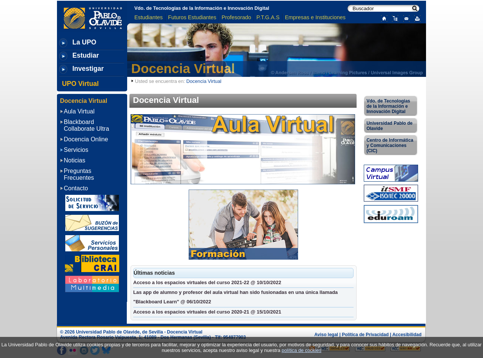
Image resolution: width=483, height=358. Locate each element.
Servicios (76, 150)
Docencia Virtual (183, 68)
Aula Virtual (79, 111)
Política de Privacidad (365, 334)
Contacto (76, 188)
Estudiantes (148, 17)
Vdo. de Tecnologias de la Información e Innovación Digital (201, 8)
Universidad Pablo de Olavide (389, 126)
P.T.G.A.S (268, 17)
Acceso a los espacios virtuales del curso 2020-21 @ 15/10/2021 (207, 312)
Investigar (88, 68)
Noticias (74, 160)
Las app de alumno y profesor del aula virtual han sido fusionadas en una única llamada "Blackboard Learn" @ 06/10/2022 (235, 296)
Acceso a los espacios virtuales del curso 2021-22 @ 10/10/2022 (207, 282)
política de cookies (301, 350)
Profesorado (236, 17)
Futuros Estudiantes (192, 17)
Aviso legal (326, 334)
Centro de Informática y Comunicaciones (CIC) (389, 145)
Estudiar (85, 55)
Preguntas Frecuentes (79, 174)
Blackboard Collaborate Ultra (86, 125)
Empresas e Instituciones (315, 17)
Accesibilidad (406, 334)
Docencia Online (86, 139)
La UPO (84, 42)
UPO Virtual (80, 83)
